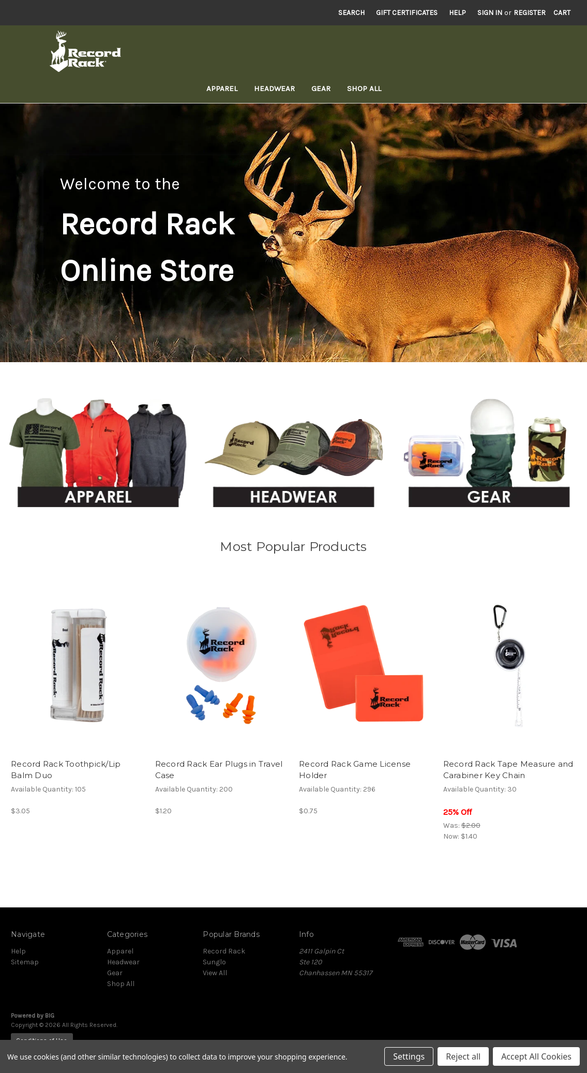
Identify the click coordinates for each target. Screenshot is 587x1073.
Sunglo (214, 962)
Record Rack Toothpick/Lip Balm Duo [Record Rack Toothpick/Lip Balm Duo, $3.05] (66, 770)
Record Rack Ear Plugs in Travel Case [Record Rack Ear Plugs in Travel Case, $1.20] (219, 770)
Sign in (489, 12)
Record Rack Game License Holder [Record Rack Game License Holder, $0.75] (355, 770)
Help (457, 12)
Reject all (463, 1056)
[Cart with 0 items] (562, 12)
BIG (49, 1015)
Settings (409, 1056)
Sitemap (25, 962)
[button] (98, 455)
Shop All (364, 88)
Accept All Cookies (536, 1056)
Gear (320, 88)
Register (530, 12)
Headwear (274, 88)
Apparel (221, 88)
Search (351, 12)
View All (215, 972)
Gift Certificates (407, 12)
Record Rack (224, 951)
